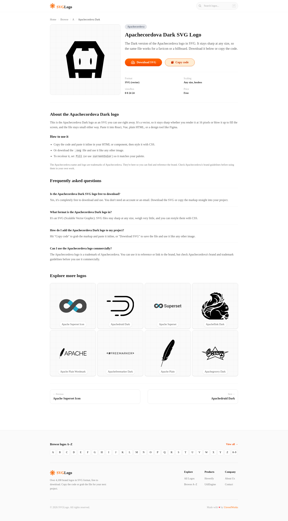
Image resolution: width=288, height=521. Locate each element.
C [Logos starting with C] (67, 452)
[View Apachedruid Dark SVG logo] (120, 306)
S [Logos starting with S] (178, 452)
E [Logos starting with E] (81, 452)
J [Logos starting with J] (115, 452)
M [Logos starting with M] (136, 452)
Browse (64, 19)
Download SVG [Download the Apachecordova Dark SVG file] (143, 62)
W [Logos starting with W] (206, 452)
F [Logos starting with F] (88, 452)
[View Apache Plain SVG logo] (168, 353)
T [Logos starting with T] (185, 452)
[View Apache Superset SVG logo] (168, 306)
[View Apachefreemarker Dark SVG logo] (120, 353)
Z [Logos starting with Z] (227, 452)
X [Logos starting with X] (213, 452)
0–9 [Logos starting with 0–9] (234, 452)
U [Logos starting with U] (192, 452)
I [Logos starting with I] (108, 452)
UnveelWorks (231, 507)
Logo (61, 472)
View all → (232, 444)
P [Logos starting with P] (158, 452)
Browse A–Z (190, 484)
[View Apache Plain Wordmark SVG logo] (73, 353)
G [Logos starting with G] (95, 452)
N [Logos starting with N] (144, 452)
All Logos (189, 478)
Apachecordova (135, 26)
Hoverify (209, 478)
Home (53, 19)
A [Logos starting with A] (53, 452)
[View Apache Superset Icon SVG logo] (73, 306)
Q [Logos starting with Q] (165, 452)
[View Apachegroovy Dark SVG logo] (215, 353)
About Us (230, 478)
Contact (229, 484)
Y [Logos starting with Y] (220, 452)
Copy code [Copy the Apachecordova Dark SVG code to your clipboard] (180, 62)
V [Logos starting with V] (199, 452)
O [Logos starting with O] (151, 452)
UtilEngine (210, 484)
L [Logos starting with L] (129, 452)
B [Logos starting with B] (60, 452)
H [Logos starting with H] (102, 452)
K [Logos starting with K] (123, 452)
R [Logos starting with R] (171, 452)
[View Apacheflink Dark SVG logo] (215, 306)
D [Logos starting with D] (74, 452)
